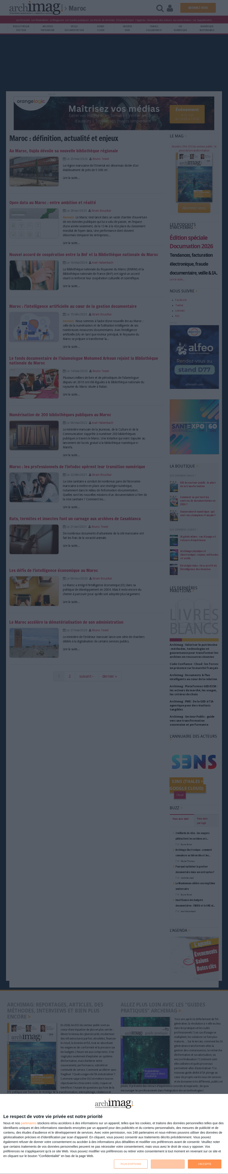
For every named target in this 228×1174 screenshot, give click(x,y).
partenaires (29, 1123)
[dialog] (114, 1134)
